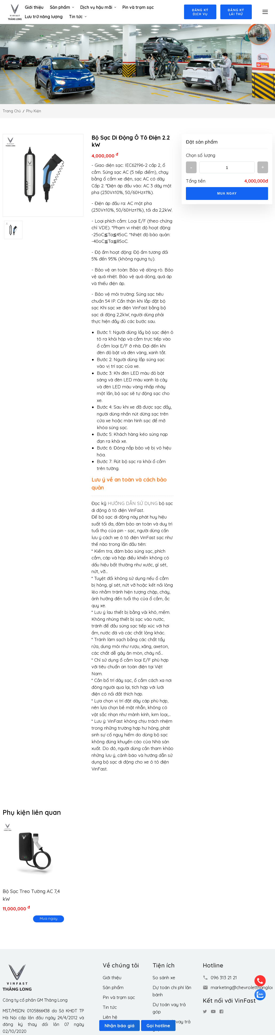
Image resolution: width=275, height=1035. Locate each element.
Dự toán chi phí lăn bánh (172, 991)
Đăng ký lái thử (236, 12)
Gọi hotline (158, 1025)
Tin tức (77, 16)
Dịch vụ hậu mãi (98, 7)
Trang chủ (12, 111)
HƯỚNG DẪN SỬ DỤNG (133, 503)
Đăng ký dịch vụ (200, 12)
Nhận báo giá (119, 1025)
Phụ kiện (33, 111)
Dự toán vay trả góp (169, 1008)
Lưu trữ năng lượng (43, 16)
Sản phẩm (62, 7)
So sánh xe (164, 977)
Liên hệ (110, 1017)
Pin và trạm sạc (138, 7)
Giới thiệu (34, 7)
